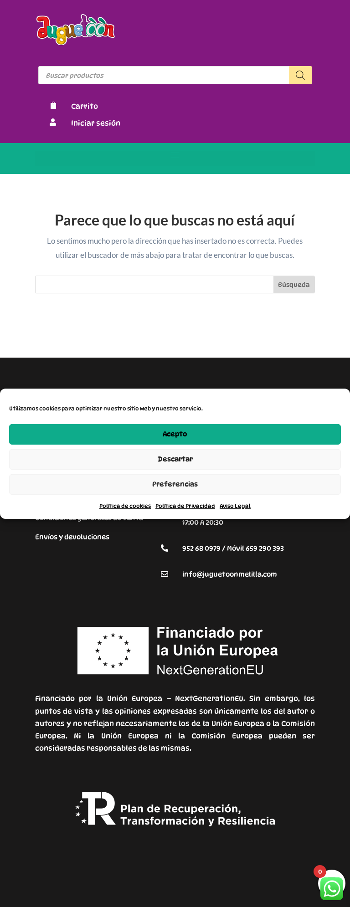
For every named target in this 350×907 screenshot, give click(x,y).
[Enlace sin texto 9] (76, 42)
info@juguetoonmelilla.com (229, 574)
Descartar (175, 459)
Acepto (175, 434)
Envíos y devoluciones (72, 537)
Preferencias (175, 484)
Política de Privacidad (185, 505)
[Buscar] (300, 75)
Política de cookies (125, 505)
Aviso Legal (235, 505)
